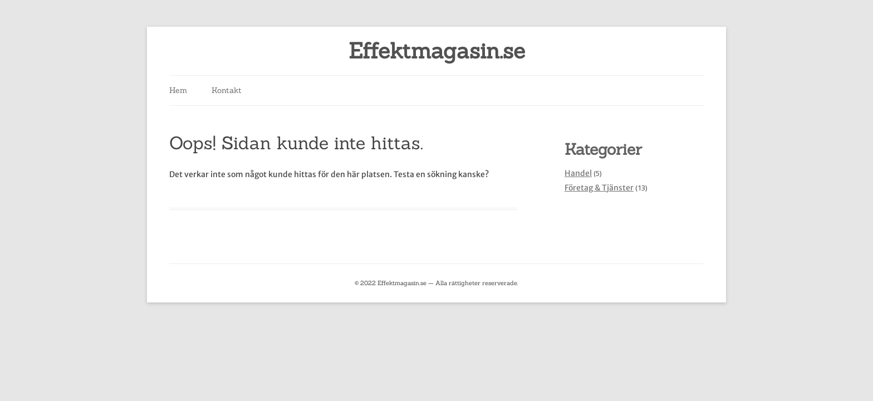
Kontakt (227, 90)
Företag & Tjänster (599, 188)
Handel (578, 173)
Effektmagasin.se (437, 51)
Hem (178, 90)
